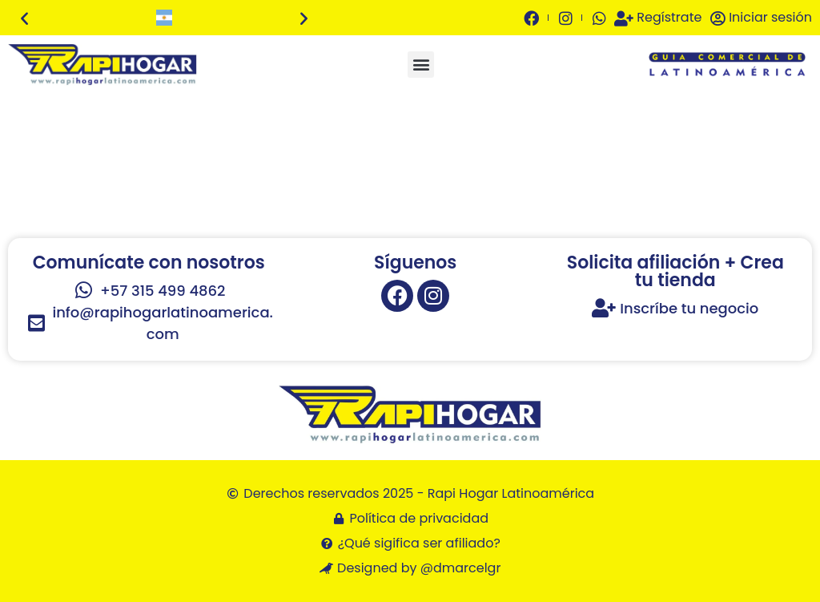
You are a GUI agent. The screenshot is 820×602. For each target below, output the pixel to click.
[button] (24, 18)
